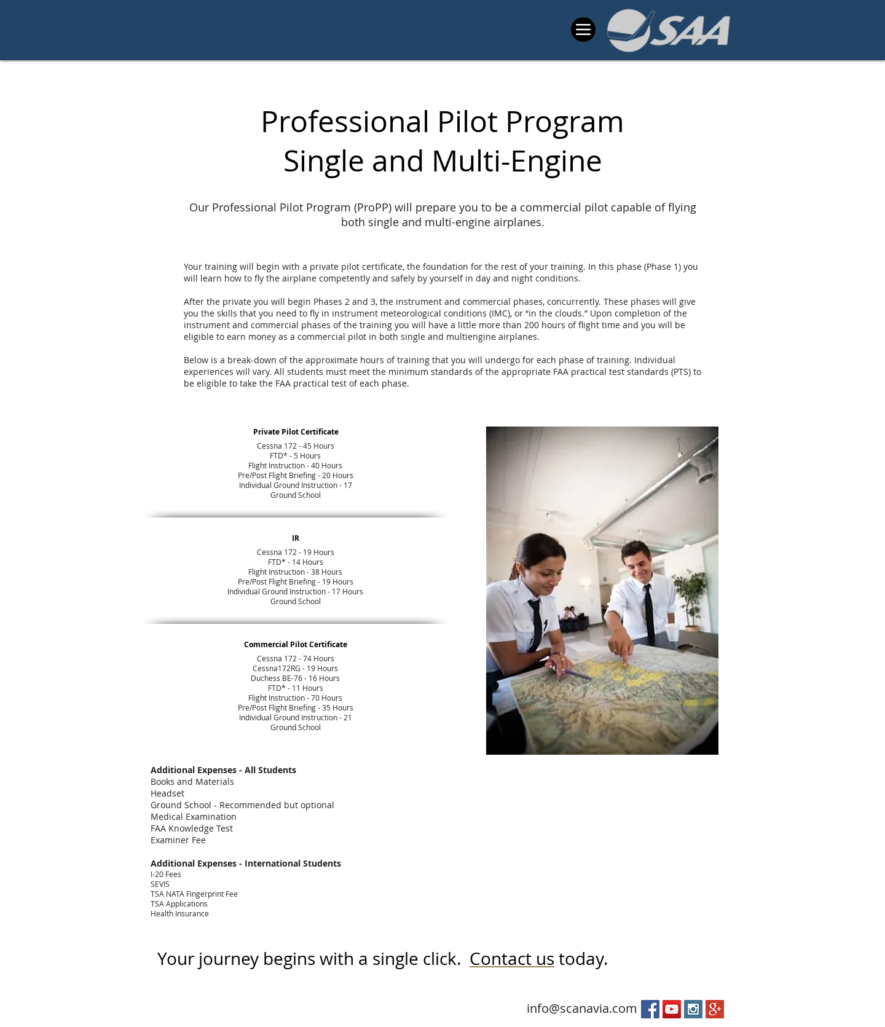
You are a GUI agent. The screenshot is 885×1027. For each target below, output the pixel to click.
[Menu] (583, 29)
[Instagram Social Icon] (693, 1009)
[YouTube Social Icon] (672, 1009)
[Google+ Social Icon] (715, 1009)
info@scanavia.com (582, 1008)
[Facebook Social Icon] (650, 1009)
